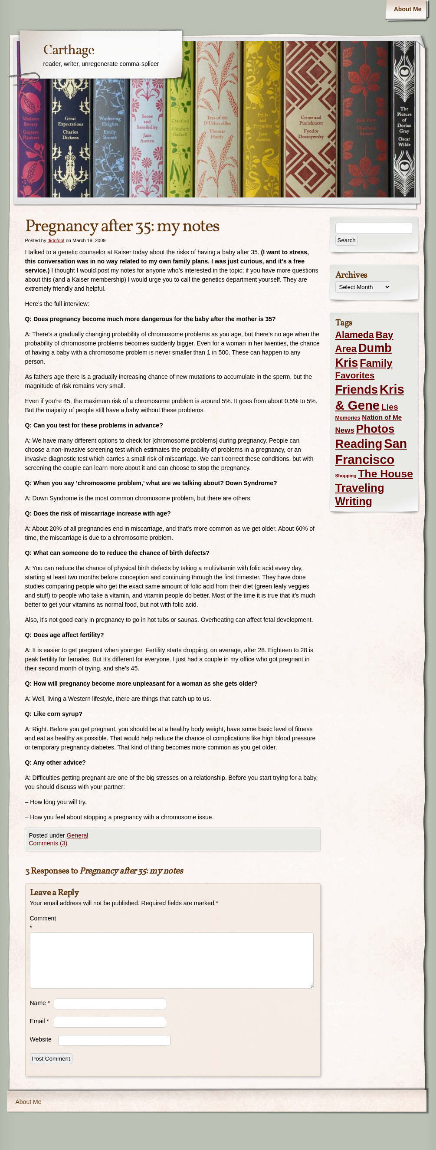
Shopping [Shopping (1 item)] (346, 475)
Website (41, 1039)
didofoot (55, 240)
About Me (408, 9)
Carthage (68, 50)
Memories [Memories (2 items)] (348, 418)
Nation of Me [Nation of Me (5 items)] (382, 417)
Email (39, 1021)
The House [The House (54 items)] (385, 474)
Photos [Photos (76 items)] (375, 428)
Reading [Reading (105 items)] (359, 443)
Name (40, 1002)
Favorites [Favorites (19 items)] (355, 375)
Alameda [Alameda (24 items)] (354, 335)
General (78, 835)
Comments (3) (48, 843)
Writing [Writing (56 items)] (353, 501)
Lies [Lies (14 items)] (389, 406)
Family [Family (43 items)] (376, 363)
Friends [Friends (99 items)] (356, 389)
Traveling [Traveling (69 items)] (359, 488)
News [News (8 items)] (344, 430)
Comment (42, 923)
